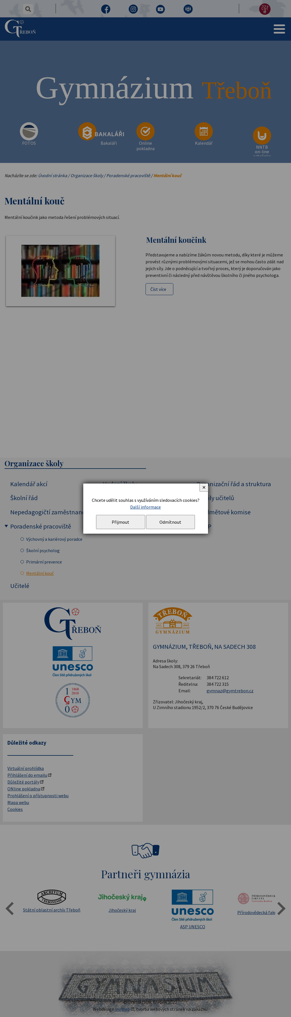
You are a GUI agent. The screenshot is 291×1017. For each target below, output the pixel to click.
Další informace (145, 507)
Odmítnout (170, 522)
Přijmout (120, 522)
